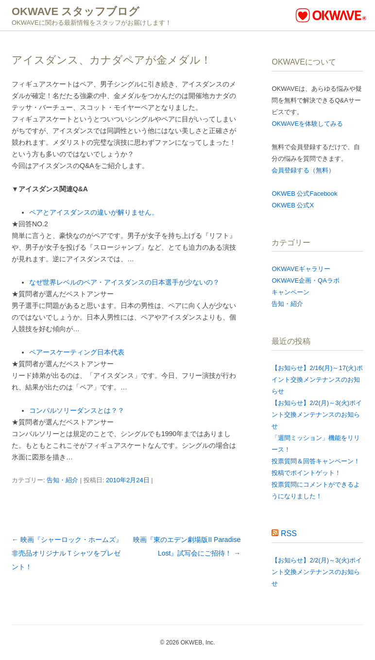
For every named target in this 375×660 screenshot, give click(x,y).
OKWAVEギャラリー (301, 268)
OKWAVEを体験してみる (307, 123)
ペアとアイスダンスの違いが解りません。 (93, 212)
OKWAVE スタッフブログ (75, 11)
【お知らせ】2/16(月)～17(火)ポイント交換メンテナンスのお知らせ (317, 379)
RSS (289, 533)
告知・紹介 (62, 480)
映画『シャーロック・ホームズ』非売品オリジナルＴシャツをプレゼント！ (67, 553)
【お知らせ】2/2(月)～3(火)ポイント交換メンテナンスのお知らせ (317, 414)
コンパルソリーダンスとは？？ (76, 410)
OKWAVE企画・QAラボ (305, 280)
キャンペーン (290, 292)
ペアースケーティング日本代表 (76, 352)
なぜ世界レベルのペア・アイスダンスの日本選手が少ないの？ (124, 282)
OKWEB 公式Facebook (304, 193)
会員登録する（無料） (303, 170)
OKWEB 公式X (293, 205)
